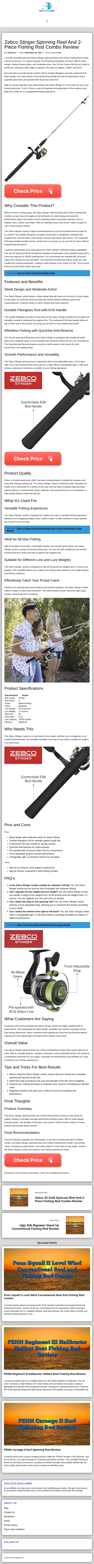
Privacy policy (10, 1525)
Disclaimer (9, 1516)
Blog (6, 1508)
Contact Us (9, 1512)
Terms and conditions (14, 1529)
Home (7, 1521)
